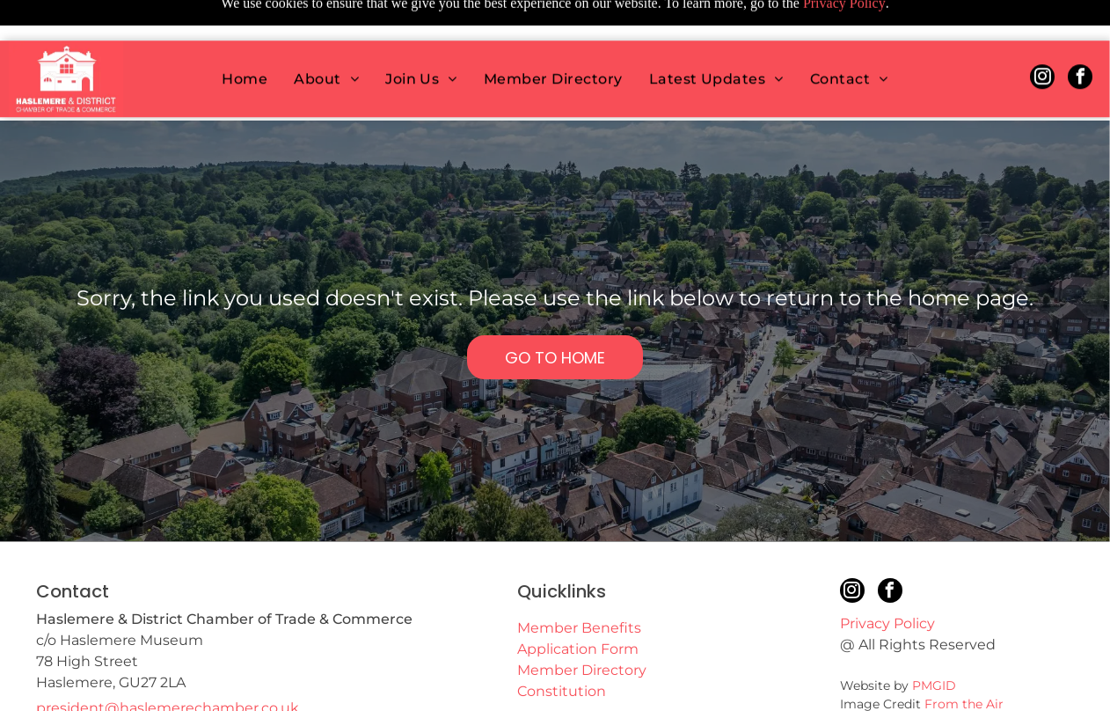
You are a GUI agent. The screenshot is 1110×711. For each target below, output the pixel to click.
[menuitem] (244, 38)
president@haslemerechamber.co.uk (167, 664)
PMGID (934, 641)
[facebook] (1080, 38)
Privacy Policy (887, 579)
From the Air (964, 660)
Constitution (561, 647)
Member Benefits (579, 583)
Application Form (578, 605)
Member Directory (581, 626)
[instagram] (1042, 38)
